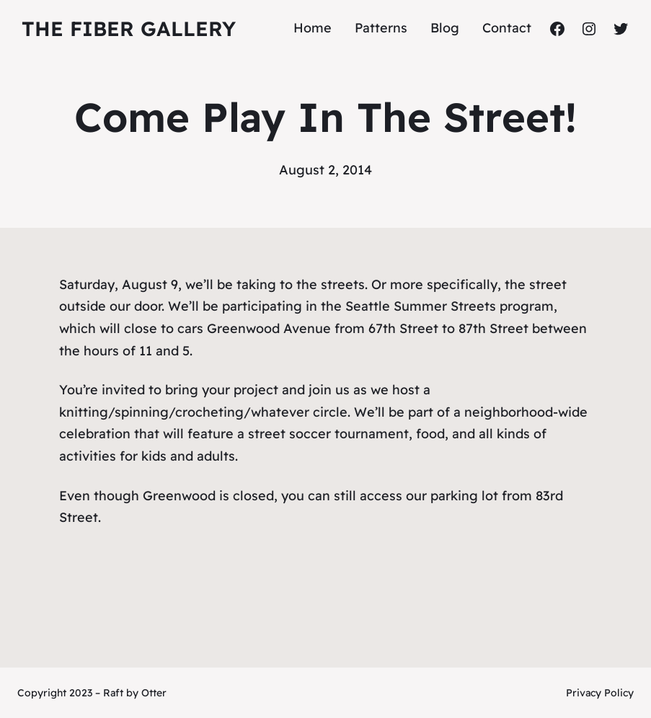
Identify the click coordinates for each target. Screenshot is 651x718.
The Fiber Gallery (129, 28)
